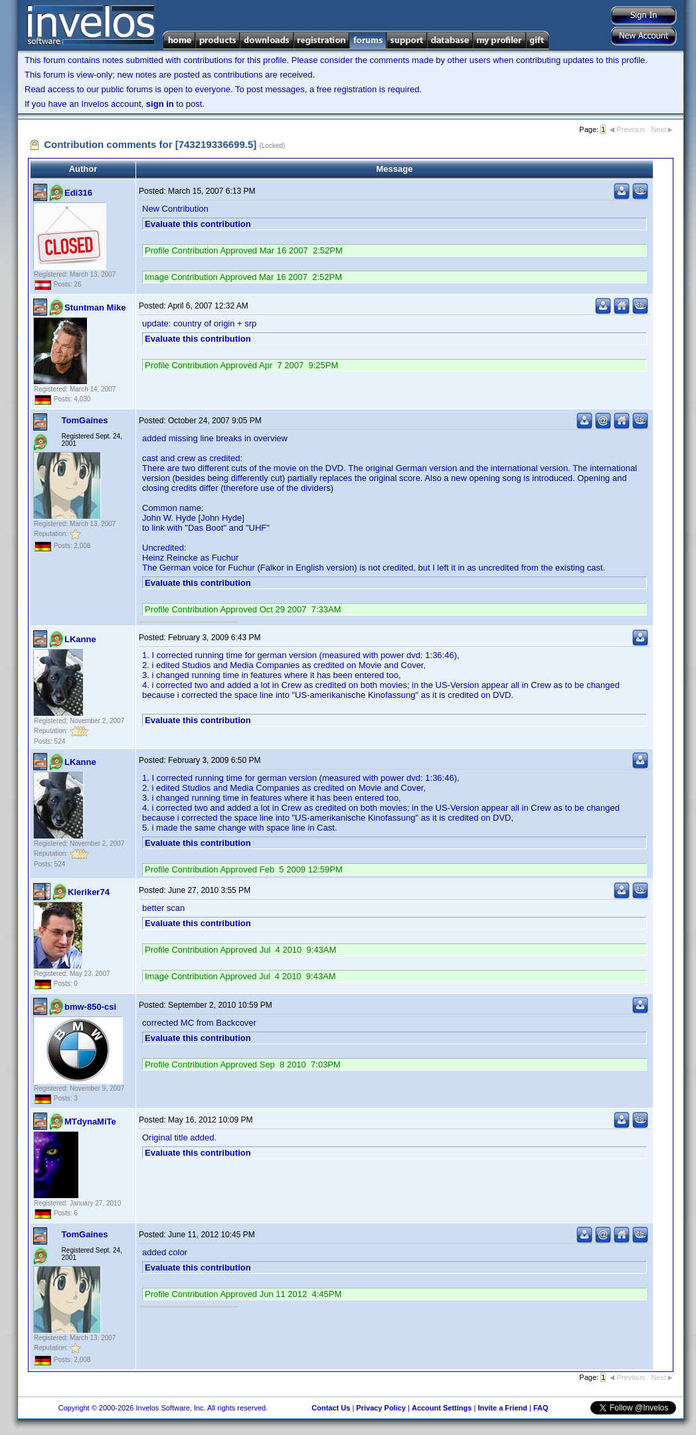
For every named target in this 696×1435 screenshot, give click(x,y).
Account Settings (442, 1408)
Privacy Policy (381, 1408)
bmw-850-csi (90, 1007)
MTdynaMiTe (90, 1122)
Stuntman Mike (95, 307)
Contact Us (330, 1408)
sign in (160, 104)
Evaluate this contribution (198, 224)
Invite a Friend (502, 1408)
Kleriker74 (89, 892)
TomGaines (85, 420)
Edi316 (78, 193)
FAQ (541, 1408)
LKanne (80, 639)
